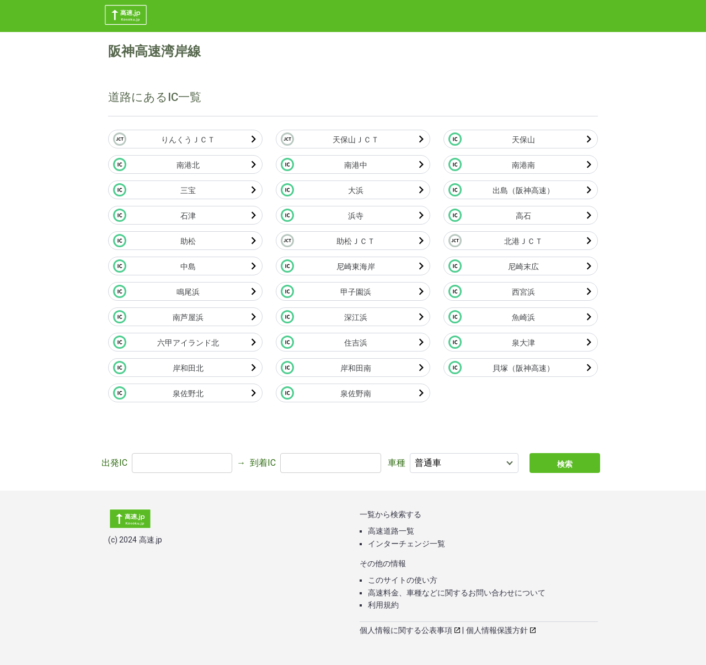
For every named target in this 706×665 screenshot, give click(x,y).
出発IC (114, 462)
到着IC (263, 462)
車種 (396, 462)
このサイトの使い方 (402, 580)
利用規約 (383, 604)
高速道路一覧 (391, 530)
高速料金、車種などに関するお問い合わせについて (456, 592)
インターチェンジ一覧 (406, 543)
